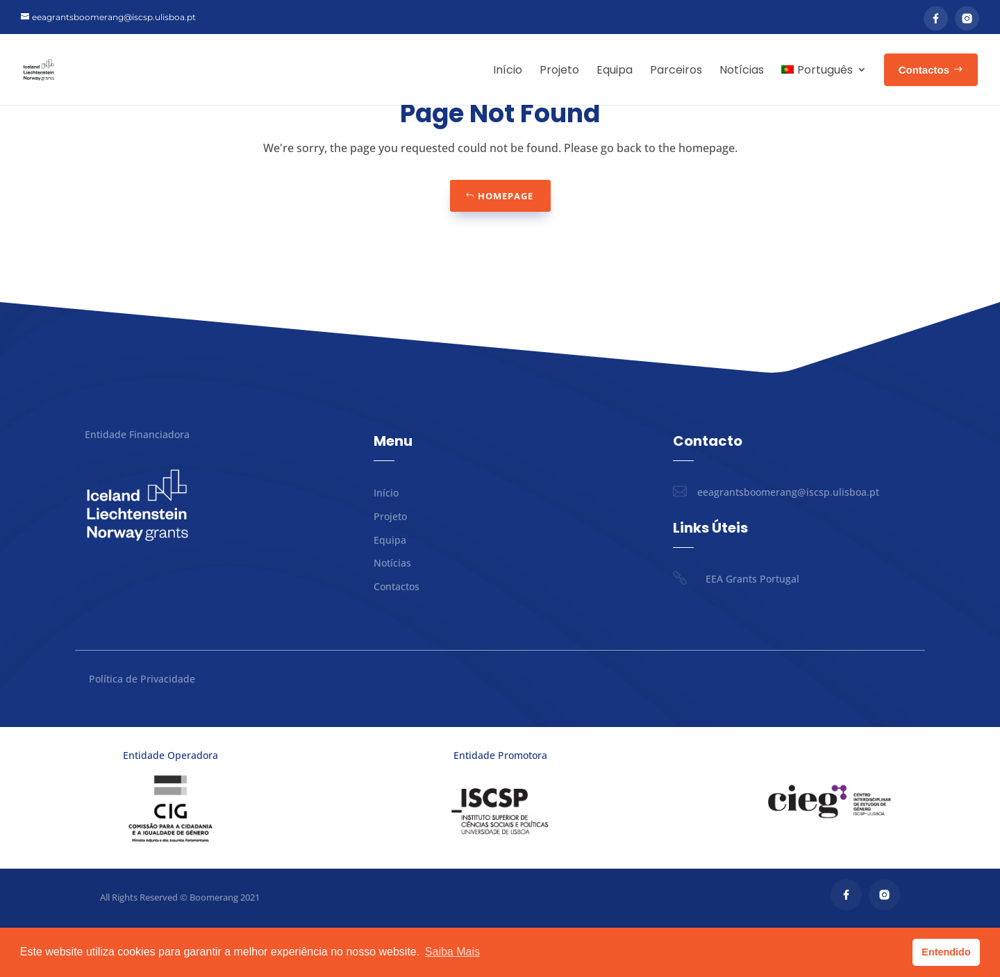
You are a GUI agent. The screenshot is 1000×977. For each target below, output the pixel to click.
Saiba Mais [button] (452, 952)
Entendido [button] (946, 952)
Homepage (505, 245)
